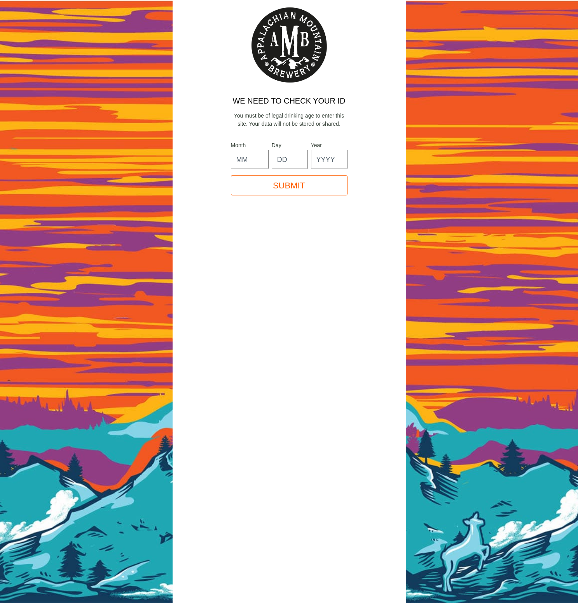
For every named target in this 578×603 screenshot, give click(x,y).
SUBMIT (289, 185)
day (276, 145)
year (316, 145)
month (238, 145)
